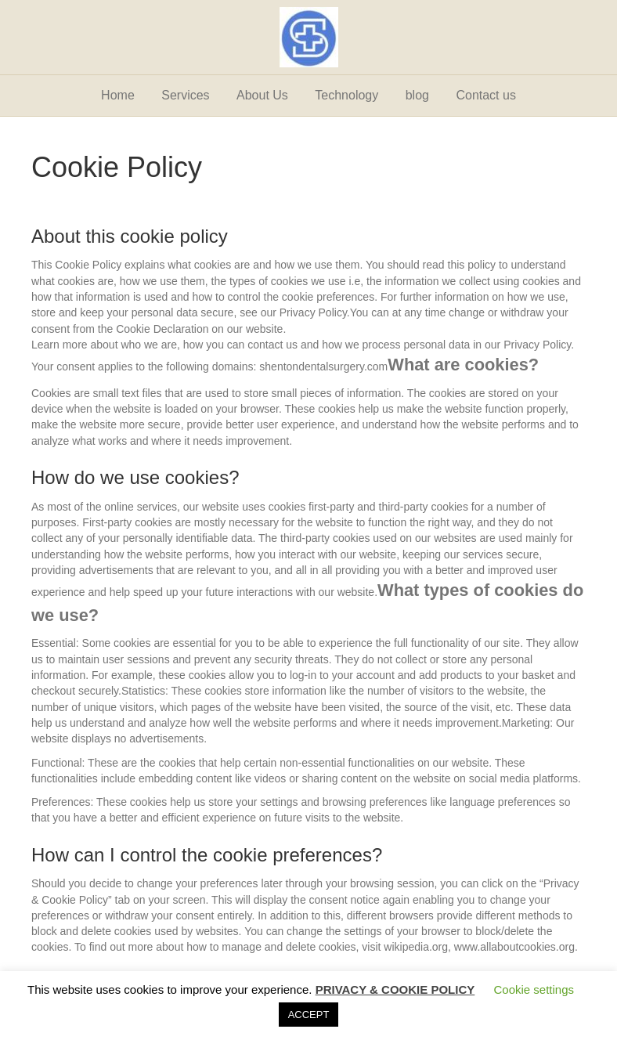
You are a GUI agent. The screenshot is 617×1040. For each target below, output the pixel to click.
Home (118, 95)
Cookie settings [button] (533, 989)
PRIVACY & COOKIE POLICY (395, 989)
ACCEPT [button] (309, 1014)
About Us (262, 95)
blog (417, 95)
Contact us (485, 95)
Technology (346, 95)
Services (185, 95)
